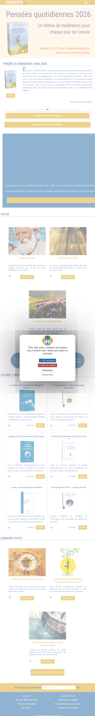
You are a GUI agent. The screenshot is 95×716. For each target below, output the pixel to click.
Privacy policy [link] (47, 374)
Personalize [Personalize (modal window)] (47, 370)
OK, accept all (47, 360)
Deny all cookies (47, 365)
